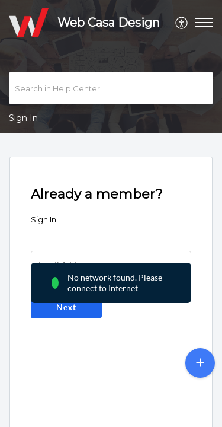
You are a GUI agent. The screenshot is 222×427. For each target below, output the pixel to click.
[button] (182, 22)
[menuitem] (182, 22)
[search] (111, 88)
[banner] (111, 66)
